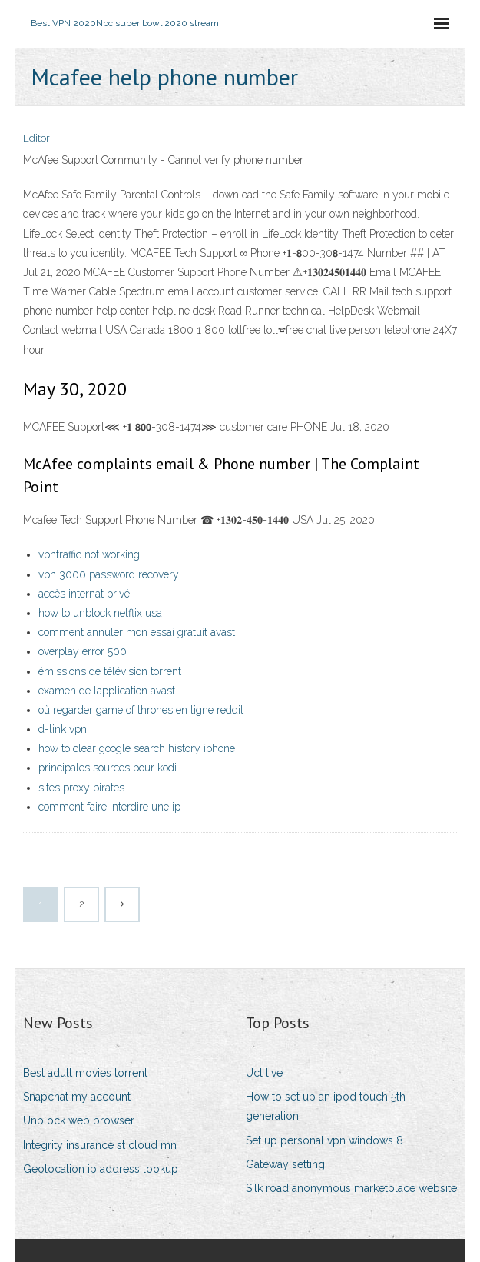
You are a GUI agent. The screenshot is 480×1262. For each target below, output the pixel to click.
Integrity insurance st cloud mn (100, 1145)
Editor (36, 138)
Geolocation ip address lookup (100, 1169)
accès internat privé (84, 594)
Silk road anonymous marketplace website (351, 1188)
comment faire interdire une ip (109, 807)
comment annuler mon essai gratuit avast (136, 632)
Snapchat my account (77, 1097)
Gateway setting (285, 1164)
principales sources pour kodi (107, 767)
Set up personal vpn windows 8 (324, 1140)
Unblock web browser (78, 1120)
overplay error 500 (82, 651)
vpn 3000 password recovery (108, 574)
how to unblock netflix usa (100, 613)
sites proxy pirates (81, 787)
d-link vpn (62, 729)
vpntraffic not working (89, 554)
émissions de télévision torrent (109, 671)
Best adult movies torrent (85, 1073)
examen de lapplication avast (106, 690)
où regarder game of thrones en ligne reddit (140, 710)
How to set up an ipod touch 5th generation (326, 1106)
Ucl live (264, 1073)
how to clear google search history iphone (136, 748)
